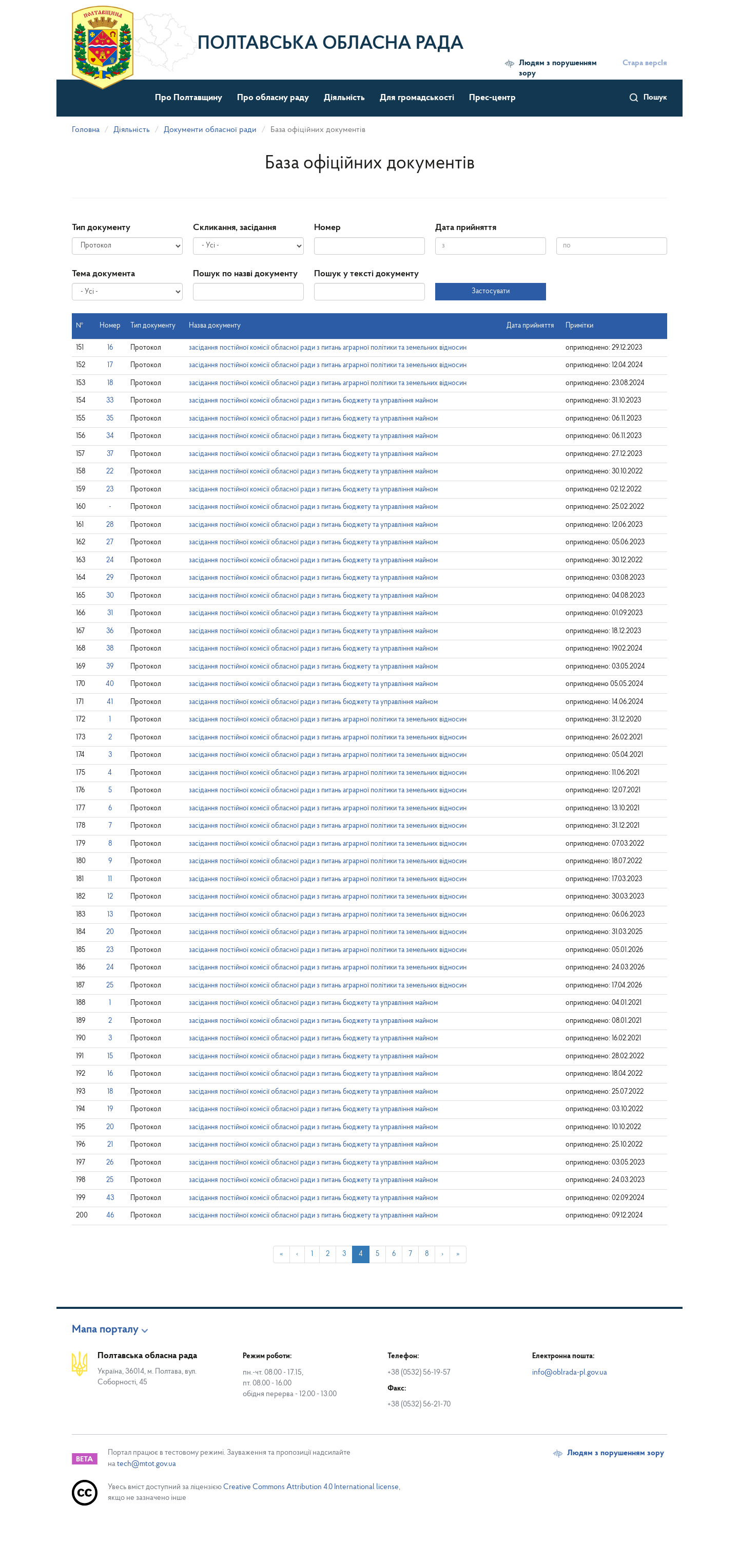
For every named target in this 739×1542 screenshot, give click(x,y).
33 (109, 401)
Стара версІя (645, 63)
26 (109, 1163)
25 (109, 985)
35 (109, 419)
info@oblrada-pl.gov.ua (569, 1373)
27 (109, 542)
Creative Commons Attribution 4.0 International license (311, 1487)
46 (110, 1216)
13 (110, 915)
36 (109, 631)
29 (109, 578)
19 (110, 1109)
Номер (327, 228)
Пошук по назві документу (245, 274)
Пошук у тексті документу (366, 274)
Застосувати (491, 291)
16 (110, 348)
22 (109, 471)
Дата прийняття (465, 228)
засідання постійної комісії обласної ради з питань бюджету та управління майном (313, 401)
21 (110, 1145)
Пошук (655, 97)
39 (109, 667)
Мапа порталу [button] (105, 1330)
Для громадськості (417, 98)
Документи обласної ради (210, 130)
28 (109, 525)
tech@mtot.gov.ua (146, 1464)
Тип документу (101, 228)
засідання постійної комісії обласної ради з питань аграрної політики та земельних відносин (327, 348)
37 (110, 454)
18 (110, 383)
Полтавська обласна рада (331, 44)
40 (110, 684)
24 (110, 560)
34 (110, 436)
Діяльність (344, 98)
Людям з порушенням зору (558, 68)
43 (110, 1198)
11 (110, 879)
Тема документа (103, 274)
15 (110, 1056)
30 (110, 596)
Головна (86, 130)
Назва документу (215, 326)
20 (110, 932)
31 (110, 613)
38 (109, 649)
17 (110, 365)
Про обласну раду (273, 98)
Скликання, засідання (234, 228)
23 (109, 489)
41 (110, 702)
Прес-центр (492, 98)
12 (110, 897)
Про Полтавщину (188, 98)
